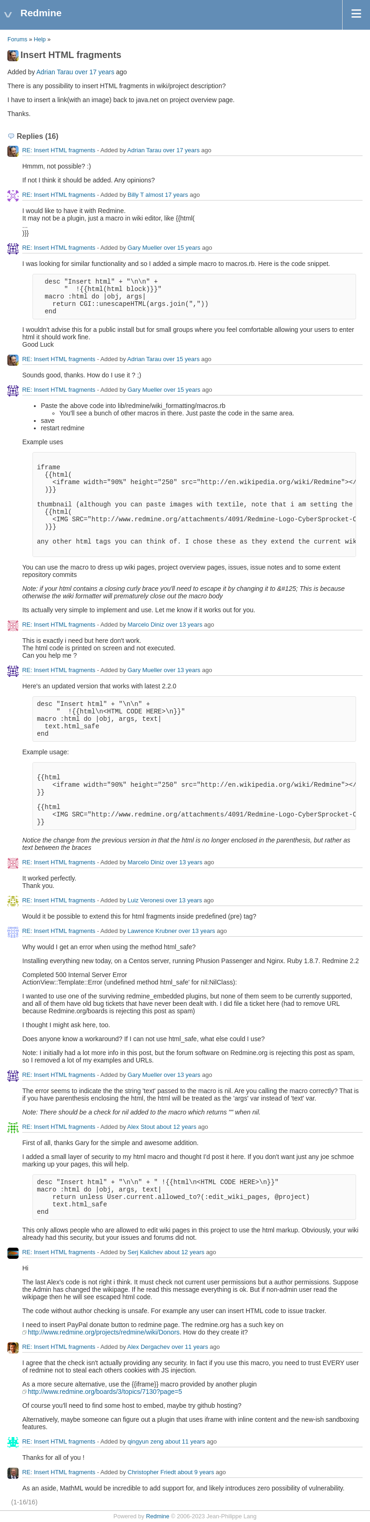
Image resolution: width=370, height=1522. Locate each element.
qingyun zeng (145, 1441)
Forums (17, 39)
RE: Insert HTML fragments (59, 150)
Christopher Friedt (152, 1472)
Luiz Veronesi (146, 900)
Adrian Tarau (54, 72)
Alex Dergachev (148, 1346)
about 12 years (176, 1126)
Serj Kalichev (145, 1252)
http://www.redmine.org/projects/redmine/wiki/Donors (104, 1332)
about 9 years (195, 1472)
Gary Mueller (145, 247)
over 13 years (184, 624)
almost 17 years (166, 194)
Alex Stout (141, 1126)
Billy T (136, 194)
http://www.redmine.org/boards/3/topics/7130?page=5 (105, 1391)
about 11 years (185, 1441)
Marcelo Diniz (146, 624)
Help (40, 39)
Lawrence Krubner (152, 930)
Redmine (157, 1516)
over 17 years (94, 72)
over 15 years (182, 247)
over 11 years (189, 1346)
